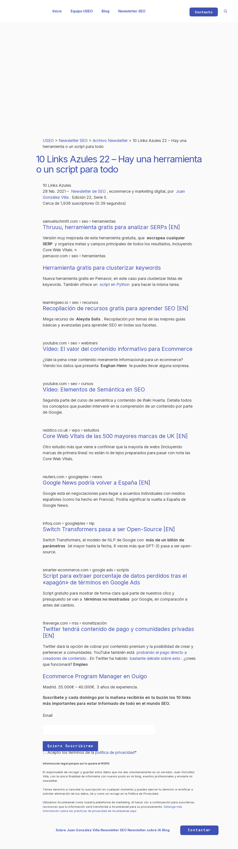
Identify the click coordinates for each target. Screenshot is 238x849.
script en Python (115, 284)
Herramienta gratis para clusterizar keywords (102, 267)
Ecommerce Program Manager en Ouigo (95, 676)
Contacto (204, 12)
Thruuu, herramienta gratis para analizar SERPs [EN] (111, 227)
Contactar (199, 830)
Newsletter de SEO (89, 191)
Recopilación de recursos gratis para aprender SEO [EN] (115, 308)
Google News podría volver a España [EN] (96, 482)
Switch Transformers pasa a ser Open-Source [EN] (109, 529)
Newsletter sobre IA (144, 830)
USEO (49, 140)
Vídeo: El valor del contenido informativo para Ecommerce (117, 349)
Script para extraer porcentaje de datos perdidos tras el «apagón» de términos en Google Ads (115, 579)
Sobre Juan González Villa (78, 830)
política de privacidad (115, 752)
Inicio (57, 11)
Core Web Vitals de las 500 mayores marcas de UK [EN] (115, 436)
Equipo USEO (82, 11)
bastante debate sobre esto (155, 658)
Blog (105, 11)
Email (47, 715)
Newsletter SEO (131, 11)
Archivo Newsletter (111, 140)
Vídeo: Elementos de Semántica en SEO (94, 389)
